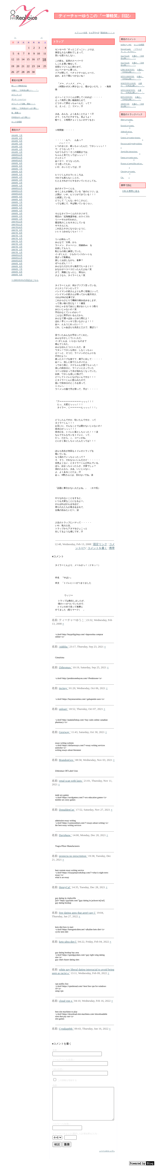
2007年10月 (16, 234)
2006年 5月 (16, 285)
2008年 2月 (16, 222)
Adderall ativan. (127, 132)
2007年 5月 (16, 249)
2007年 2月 (16, 258)
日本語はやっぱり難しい (20, 117)
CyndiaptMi (66, 1028)
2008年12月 (16, 192)
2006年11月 (16, 267)
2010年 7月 (16, 135)
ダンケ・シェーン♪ (18, 99)
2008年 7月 (16, 207)
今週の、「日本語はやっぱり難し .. (25, 108)
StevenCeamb (126, 49)
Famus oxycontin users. (129, 158)
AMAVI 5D (125, 104)
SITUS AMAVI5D (127, 77)
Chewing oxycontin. (128, 171)
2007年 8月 (16, 240)
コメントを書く (97, 548)
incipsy (63, 688)
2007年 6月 (16, 246)
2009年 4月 (16, 180)
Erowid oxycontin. (127, 126)
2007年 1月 (16, 261)
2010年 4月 (16, 144)
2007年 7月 (16, 243)
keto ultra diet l (68, 941)
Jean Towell (125, 56)
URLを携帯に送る (130, 191)
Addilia (63, 646)
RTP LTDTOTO (127, 97)
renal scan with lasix (71, 780)
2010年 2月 (16, 150)
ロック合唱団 (16, 122)
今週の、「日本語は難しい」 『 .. (25, 90)
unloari (63, 709)
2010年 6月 (16, 138)
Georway (64, 732)
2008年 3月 (16, 219)
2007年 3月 (16, 255)
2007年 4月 (16, 252)
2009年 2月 (16, 186)
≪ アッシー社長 (81, 33)
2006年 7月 (16, 279)
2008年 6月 (16, 210)
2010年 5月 (16, 141)
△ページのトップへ (107, 1151)
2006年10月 (16, 270)
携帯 (112, 548)
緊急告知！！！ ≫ (107, 33)
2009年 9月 (16, 165)
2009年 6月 (16, 174)
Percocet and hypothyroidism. (131, 144)
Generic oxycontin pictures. (131, 138)
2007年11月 (16, 231)
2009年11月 (16, 159)
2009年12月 (16, 156)
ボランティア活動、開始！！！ (23, 104)
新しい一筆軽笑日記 (19, 86)
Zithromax (65, 667)
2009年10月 (16, 162)
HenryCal (65, 887)
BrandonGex (66, 760)
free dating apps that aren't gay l (77, 912)
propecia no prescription (73, 856)
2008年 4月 (16, 216)
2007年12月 (16, 228)
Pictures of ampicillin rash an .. (132, 164)
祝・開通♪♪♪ (16, 113)
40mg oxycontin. (127, 120)
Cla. (122, 177)
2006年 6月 (16, 282)
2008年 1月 (16, 225)
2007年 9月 (16, 237)
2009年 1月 (16, 189)
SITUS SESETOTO (128, 90)
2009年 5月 (16, 177)
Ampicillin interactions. (129, 152)
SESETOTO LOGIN (128, 83)
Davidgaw (65, 835)
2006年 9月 (16, 273)
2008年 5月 (16, 213)
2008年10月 (16, 198)
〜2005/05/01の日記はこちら (25, 291)
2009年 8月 (16, 168)
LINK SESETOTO (128, 70)
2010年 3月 (16, 147)
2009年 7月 (16, 171)
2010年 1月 (16, 153)
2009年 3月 (16, 183)
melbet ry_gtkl (126, 45)
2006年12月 (16, 264)
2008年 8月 (16, 204)
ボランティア (16, 95)
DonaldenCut (67, 809)
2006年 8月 (16, 276)
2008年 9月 (16, 201)
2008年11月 (16, 195)
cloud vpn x (66, 1000)
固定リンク (100, 544)
